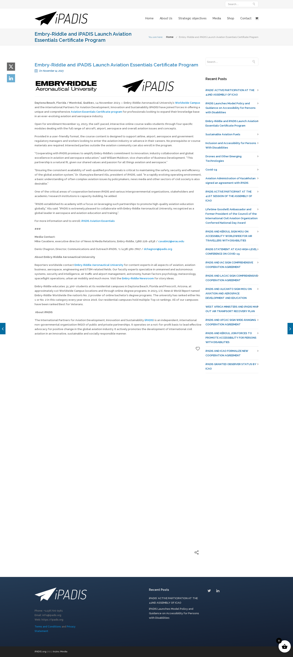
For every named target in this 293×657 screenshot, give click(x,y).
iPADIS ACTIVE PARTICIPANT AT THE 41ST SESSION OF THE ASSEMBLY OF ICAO (229, 196)
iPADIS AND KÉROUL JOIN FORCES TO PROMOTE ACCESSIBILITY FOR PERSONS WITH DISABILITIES (231, 338)
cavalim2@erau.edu (171, 241)
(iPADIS (148, 320)
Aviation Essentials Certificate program (96, 111)
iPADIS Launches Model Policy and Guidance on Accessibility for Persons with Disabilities (231, 108)
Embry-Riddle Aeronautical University (98, 264)
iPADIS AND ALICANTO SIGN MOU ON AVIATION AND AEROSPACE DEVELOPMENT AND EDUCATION (229, 293)
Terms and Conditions (48, 626)
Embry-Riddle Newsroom (138, 278)
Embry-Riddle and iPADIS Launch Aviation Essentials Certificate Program (218, 37)
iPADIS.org (41, 651)
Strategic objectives (192, 18)
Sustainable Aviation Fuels (223, 134)
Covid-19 (211, 169)
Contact (245, 18)
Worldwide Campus (187, 102)
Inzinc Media (60, 651)
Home (149, 18)
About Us (166, 18)
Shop (230, 18)
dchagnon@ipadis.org (158, 249)
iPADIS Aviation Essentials (98, 220)
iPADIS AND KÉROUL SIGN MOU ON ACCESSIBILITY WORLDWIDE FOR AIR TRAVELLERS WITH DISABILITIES (229, 236)
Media (217, 18)
